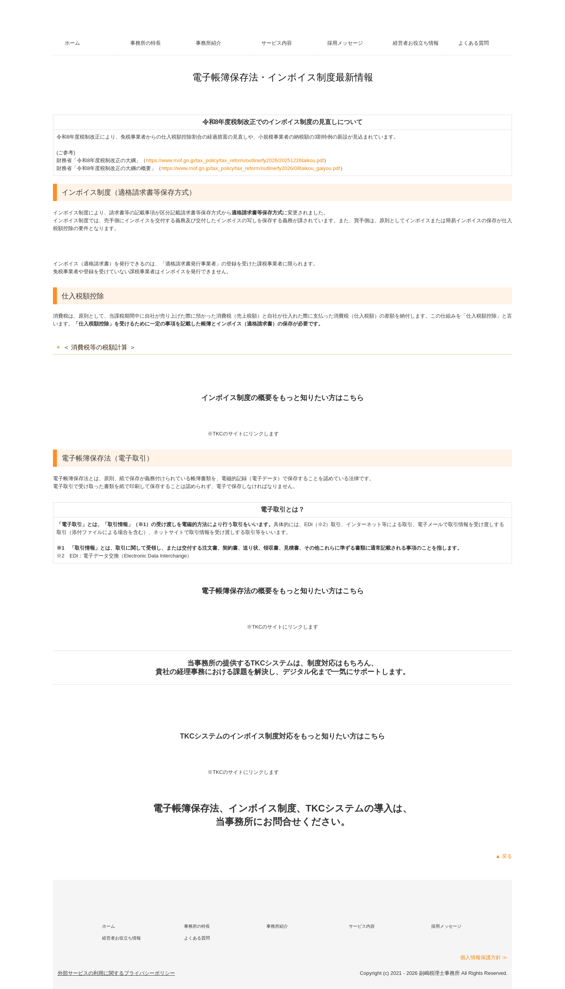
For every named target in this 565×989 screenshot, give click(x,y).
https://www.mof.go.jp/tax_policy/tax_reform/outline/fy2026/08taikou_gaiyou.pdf (250, 168)
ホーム (72, 43)
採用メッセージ (345, 43)
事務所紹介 (208, 43)
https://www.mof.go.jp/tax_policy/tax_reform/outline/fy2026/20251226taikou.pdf (235, 160)
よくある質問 (473, 43)
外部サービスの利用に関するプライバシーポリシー (116, 973)
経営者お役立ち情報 (416, 43)
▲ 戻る (504, 856)
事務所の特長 (145, 43)
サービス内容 (276, 43)
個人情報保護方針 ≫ (484, 957)
